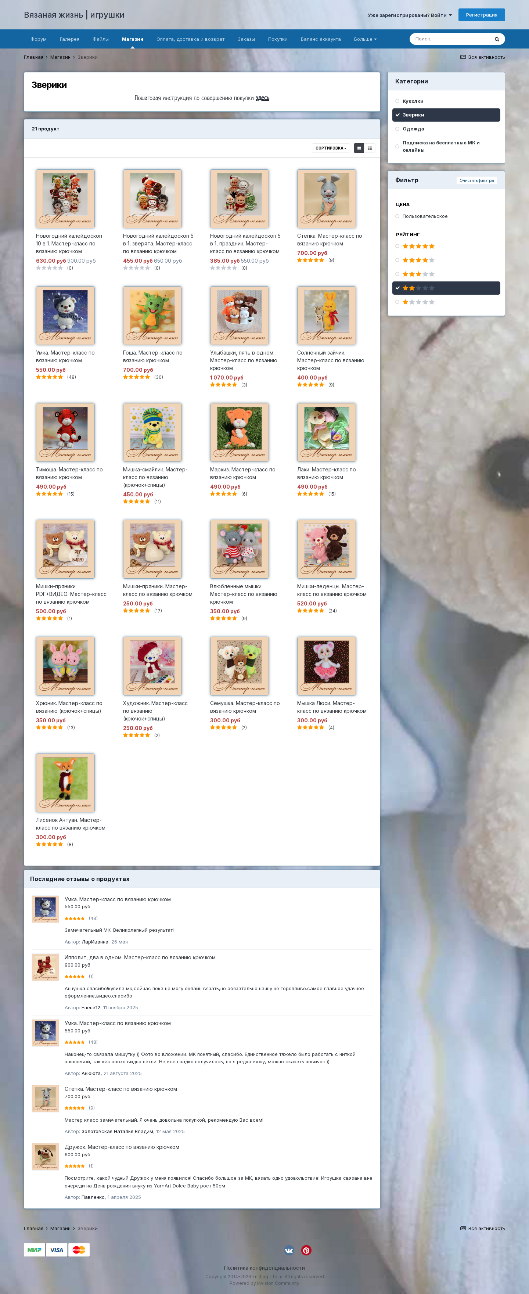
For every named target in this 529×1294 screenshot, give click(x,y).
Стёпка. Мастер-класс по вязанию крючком (121, 1089)
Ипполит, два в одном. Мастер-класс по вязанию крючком (140, 957)
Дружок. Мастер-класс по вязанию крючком (122, 1147)
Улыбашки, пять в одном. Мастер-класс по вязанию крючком (243, 360)
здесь (262, 98)
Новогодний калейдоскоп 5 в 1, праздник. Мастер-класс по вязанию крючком (245, 243)
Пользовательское (425, 216)
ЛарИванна (95, 942)
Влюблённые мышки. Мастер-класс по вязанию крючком (243, 594)
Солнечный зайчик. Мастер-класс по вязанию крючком (330, 360)
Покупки (278, 39)
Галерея (69, 39)
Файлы (101, 39)
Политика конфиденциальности (264, 1268)
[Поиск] (449, 39)
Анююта (91, 1073)
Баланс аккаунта (321, 39)
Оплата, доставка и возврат (190, 39)
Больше (365, 39)
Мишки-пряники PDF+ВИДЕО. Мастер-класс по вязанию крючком (71, 594)
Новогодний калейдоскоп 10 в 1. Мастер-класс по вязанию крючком (69, 243)
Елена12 (91, 1007)
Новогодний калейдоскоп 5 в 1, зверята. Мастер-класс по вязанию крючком (158, 243)
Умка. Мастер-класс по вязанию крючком (118, 899)
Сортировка (331, 148)
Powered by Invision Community (264, 1283)
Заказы (246, 39)
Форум (38, 39)
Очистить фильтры (477, 180)
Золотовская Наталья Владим (117, 1131)
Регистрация (481, 15)
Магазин (132, 42)
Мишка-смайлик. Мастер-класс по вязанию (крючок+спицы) (155, 477)
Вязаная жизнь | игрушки (74, 14)
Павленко (93, 1197)
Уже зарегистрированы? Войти (410, 15)
